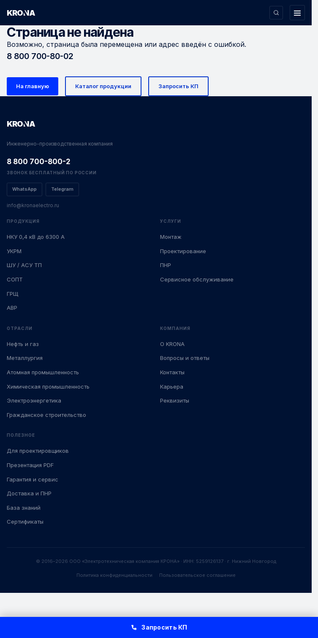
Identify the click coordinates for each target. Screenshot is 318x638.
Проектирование (183, 251)
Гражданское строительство (46, 414)
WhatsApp (24, 189)
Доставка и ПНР (29, 493)
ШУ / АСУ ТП (24, 265)
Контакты (172, 372)
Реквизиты (174, 400)
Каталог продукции (103, 86)
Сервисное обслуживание (197, 279)
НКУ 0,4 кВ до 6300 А (36, 236)
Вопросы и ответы (184, 357)
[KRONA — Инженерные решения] (29, 12)
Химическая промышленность (48, 386)
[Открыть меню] (297, 12)
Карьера (171, 386)
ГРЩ (12, 293)
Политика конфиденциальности (114, 575)
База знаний (24, 507)
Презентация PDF (30, 465)
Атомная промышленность (43, 372)
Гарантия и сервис (32, 479)
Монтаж (171, 236)
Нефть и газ (23, 344)
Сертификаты (25, 521)
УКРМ (14, 251)
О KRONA (172, 344)
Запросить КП (178, 86)
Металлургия (25, 357)
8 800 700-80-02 (40, 56)
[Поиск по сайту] (276, 12)
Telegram (62, 189)
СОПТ (15, 279)
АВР (12, 307)
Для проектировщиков (38, 450)
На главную (32, 86)
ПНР (165, 265)
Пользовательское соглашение (197, 575)
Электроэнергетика (34, 400)
